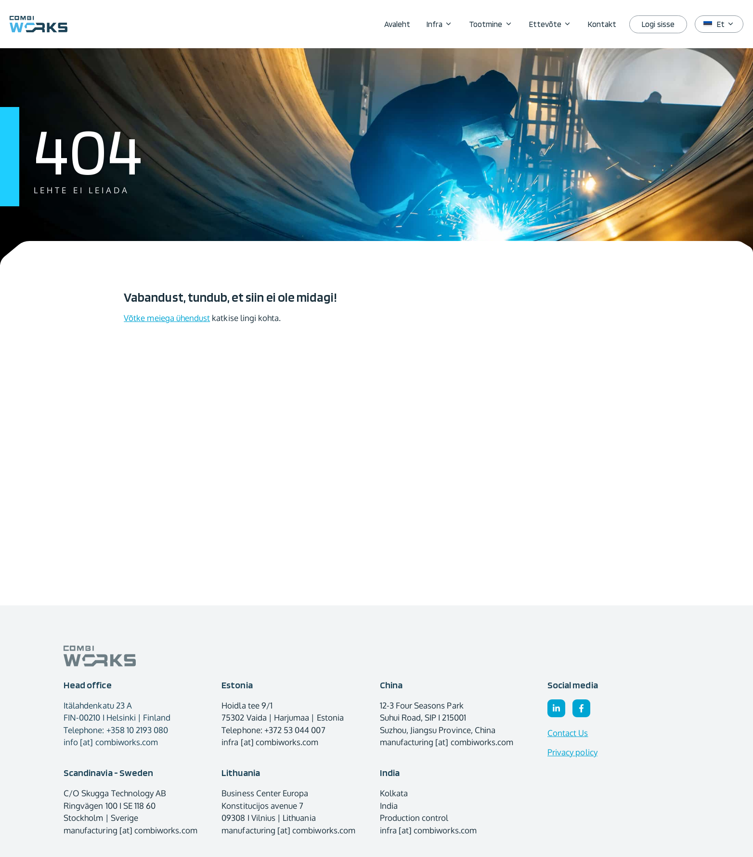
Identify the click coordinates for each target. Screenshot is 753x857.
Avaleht (397, 24)
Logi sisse (658, 24)
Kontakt (602, 24)
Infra (444, 24)
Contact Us (567, 733)
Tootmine (494, 24)
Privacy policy (572, 752)
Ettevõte (554, 24)
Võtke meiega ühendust (167, 318)
